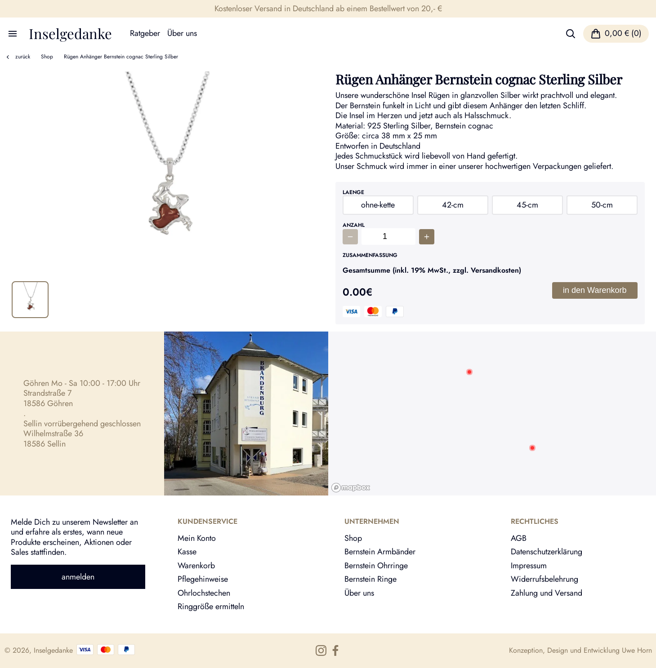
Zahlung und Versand (546, 593)
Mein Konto (197, 538)
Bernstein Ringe (370, 579)
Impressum (529, 565)
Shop (47, 57)
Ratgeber (145, 33)
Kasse (187, 551)
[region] (492, 413)
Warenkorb (196, 565)
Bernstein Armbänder (379, 551)
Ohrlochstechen (204, 593)
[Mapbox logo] (350, 487)
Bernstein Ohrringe (376, 565)
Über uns (182, 33)
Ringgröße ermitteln (211, 606)
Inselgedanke (70, 33)
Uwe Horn (637, 650)
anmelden (78, 577)
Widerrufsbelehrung (544, 579)
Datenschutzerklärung (546, 551)
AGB (519, 538)
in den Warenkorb (594, 290)
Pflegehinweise (203, 579)
